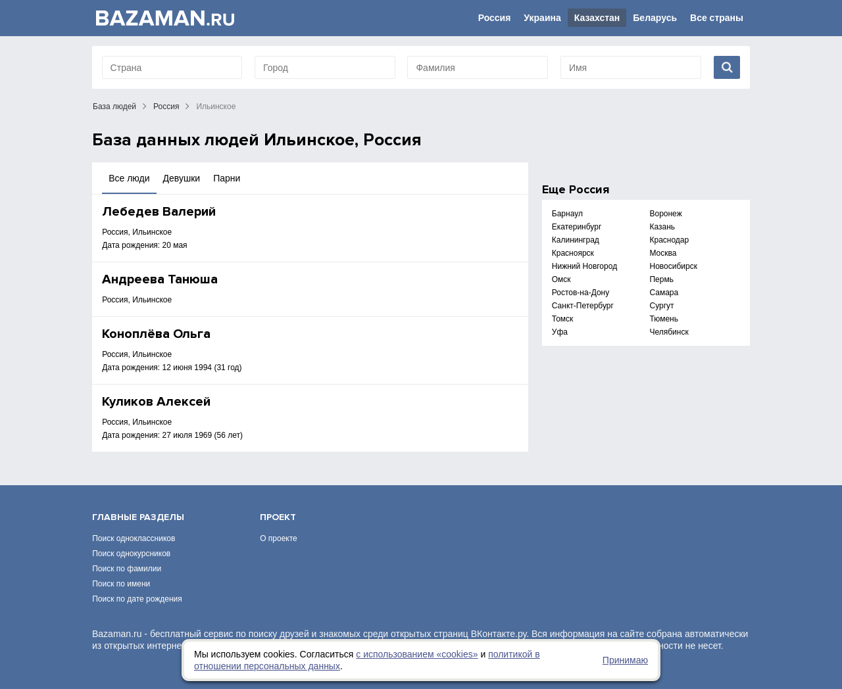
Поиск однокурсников (131, 553)
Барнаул (567, 213)
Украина (542, 17)
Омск (561, 279)
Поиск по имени (121, 583)
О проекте (278, 538)
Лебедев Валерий (159, 212)
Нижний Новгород (584, 266)
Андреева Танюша (160, 279)
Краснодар (669, 240)
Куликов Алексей (156, 402)
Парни (226, 178)
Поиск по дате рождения (137, 599)
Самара (663, 292)
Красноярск (573, 253)
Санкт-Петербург (583, 305)
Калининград (575, 240)
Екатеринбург (577, 226)
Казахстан (597, 17)
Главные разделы (138, 517)
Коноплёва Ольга (156, 334)
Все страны (716, 17)
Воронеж (665, 213)
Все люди (129, 178)
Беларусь (655, 17)
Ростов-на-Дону (580, 292)
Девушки (182, 178)
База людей (114, 106)
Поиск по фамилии (126, 568)
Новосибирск (673, 266)
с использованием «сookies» (417, 654)
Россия (494, 17)
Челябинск (668, 332)
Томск (563, 318)
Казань (662, 226)
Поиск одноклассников (133, 538)
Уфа (560, 332)
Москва (662, 253)
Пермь (661, 279)
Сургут (661, 305)
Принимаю (625, 660)
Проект (278, 517)
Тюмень (663, 318)
